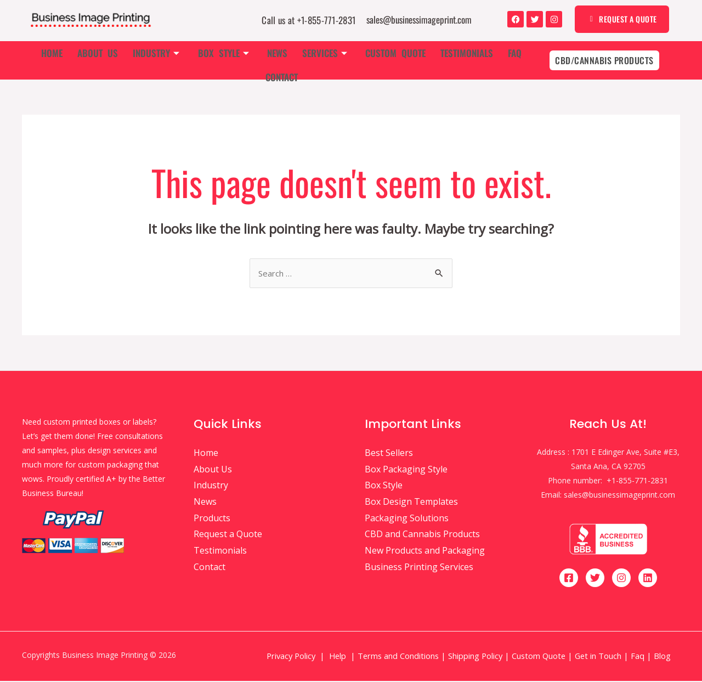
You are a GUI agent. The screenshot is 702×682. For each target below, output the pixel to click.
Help (337, 656)
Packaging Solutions (407, 519)
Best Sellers (389, 454)
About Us (84, 60)
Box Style (203, 60)
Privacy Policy (291, 656)
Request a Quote (228, 535)
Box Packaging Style (406, 470)
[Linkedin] (647, 579)
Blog (663, 656)
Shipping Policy (475, 656)
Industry (139, 60)
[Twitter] (595, 579)
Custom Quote (367, 60)
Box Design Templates (411, 503)
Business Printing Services (419, 568)
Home (41, 60)
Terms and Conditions (398, 656)
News (255, 60)
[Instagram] (621, 579)
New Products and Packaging (425, 551)
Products (212, 519)
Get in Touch (598, 656)
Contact (516, 60)
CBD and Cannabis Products (422, 535)
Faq (481, 60)
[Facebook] (568, 579)
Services (299, 60)
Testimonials (436, 60)
